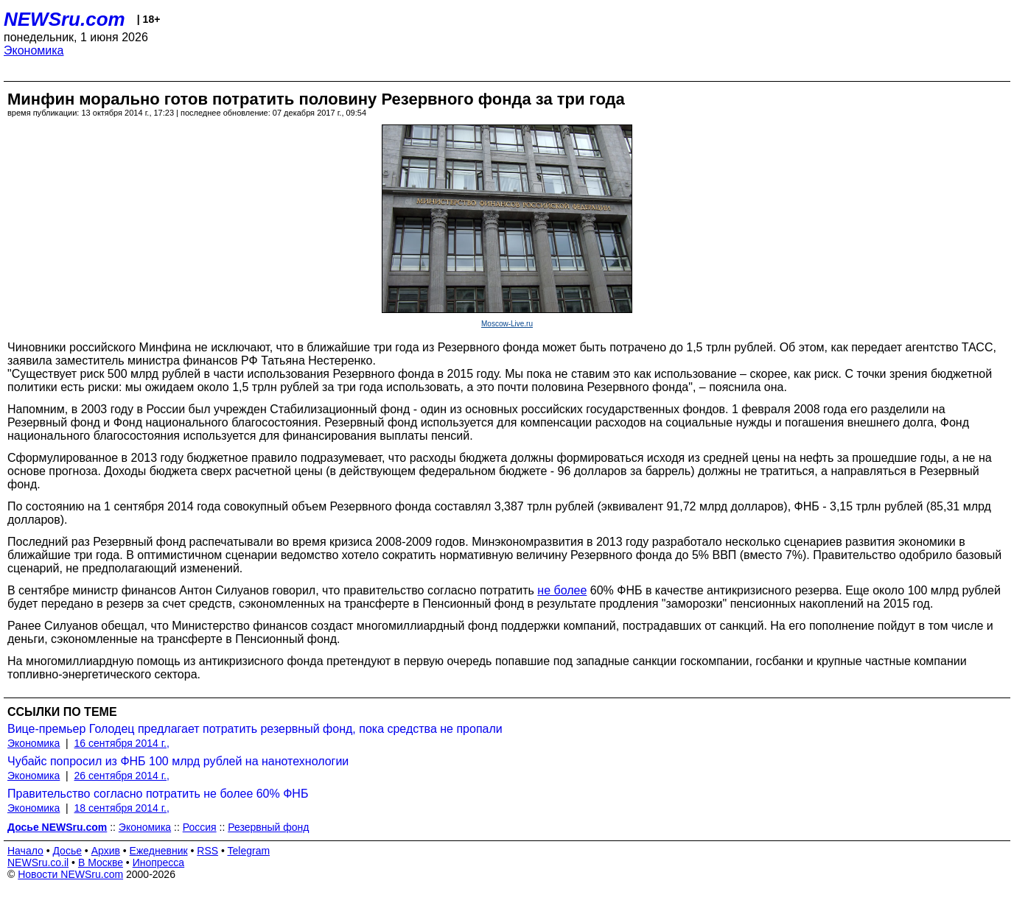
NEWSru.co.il (38, 862)
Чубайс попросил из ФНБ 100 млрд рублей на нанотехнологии (178, 761)
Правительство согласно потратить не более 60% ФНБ (157, 793)
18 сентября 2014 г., (121, 808)
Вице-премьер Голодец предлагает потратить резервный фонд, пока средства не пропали (255, 729)
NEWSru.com (64, 19)
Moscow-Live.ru (507, 324)
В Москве (100, 862)
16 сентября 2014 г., (121, 743)
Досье (67, 851)
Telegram (249, 851)
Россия (200, 827)
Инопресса (159, 862)
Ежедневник (159, 851)
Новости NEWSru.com (70, 874)
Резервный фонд (268, 827)
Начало (25, 851)
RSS (207, 851)
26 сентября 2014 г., (121, 775)
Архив (105, 851)
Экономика (34, 50)
